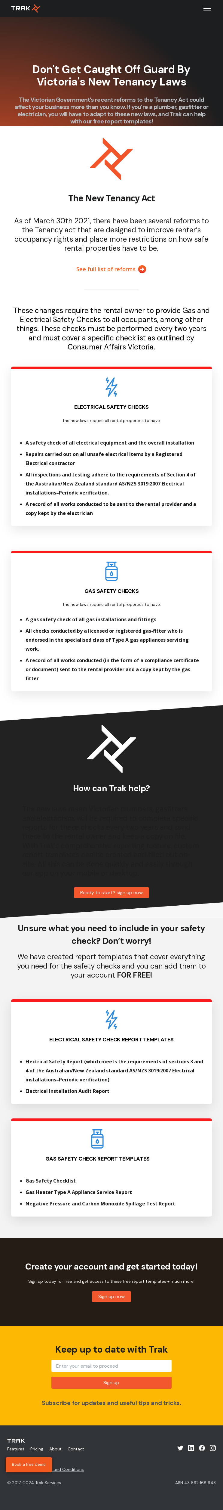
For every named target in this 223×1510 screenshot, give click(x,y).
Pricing (36, 1449)
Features (15, 1449)
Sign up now (111, 1296)
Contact (76, 1449)
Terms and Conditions (62, 1469)
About (55, 1449)
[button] (206, 8)
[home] (25, 8)
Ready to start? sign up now (111, 892)
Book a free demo (29, 1464)
